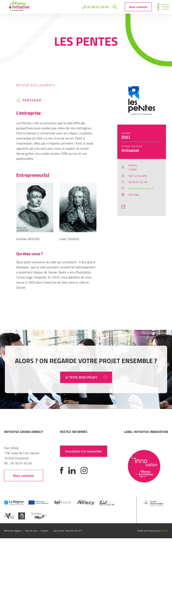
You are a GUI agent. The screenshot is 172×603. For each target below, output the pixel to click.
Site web (133, 194)
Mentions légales (12, 531)
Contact (44, 531)
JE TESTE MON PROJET (86, 377)
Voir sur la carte (137, 176)
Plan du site (31, 531)
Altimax (164, 531)
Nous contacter (138, 7)
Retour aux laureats (35, 85)
